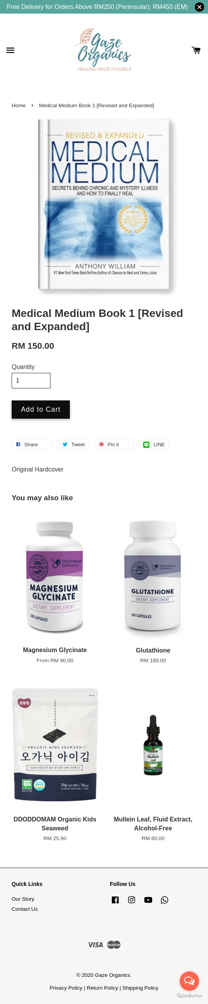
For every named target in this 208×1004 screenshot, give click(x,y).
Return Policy (102, 988)
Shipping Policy (140, 988)
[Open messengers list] (189, 981)
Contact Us (25, 909)
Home (19, 105)
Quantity (23, 367)
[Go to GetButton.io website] (189, 996)
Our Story (23, 899)
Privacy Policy (66, 988)
